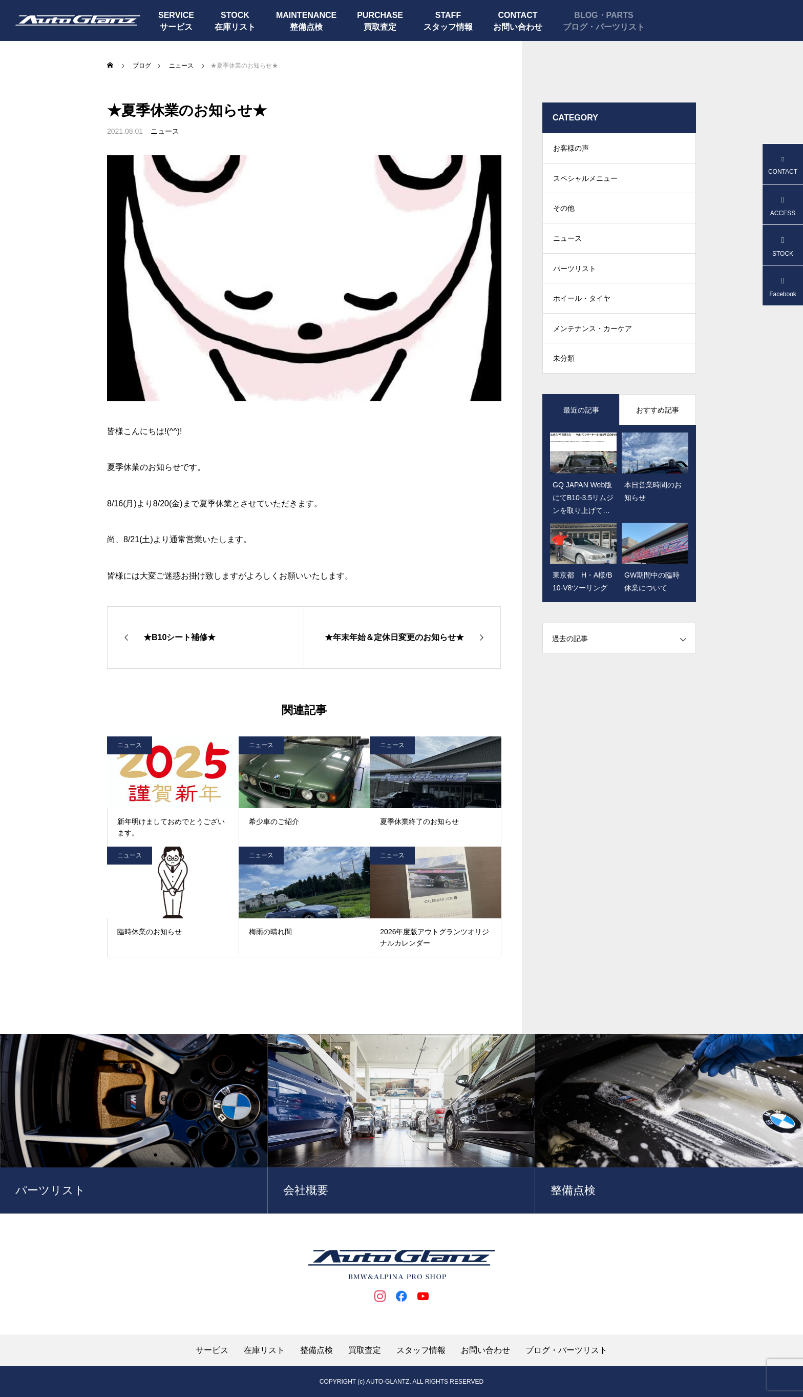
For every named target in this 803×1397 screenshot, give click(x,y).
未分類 (564, 364)
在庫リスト (235, 27)
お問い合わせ (517, 27)
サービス (176, 27)
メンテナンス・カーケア (592, 333)
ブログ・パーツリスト (604, 27)
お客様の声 (571, 149)
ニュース (165, 131)
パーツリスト (574, 272)
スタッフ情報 (448, 27)
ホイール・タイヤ (581, 302)
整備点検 (306, 27)
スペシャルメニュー (585, 179)
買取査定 (380, 27)
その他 (564, 210)
